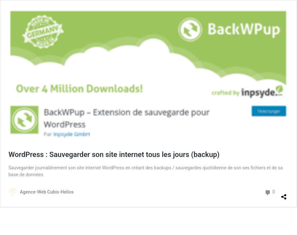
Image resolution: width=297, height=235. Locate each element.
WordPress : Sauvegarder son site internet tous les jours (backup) (114, 154)
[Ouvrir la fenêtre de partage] (283, 194)
